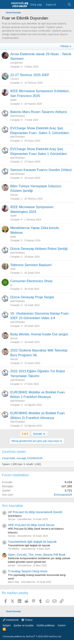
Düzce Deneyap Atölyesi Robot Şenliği (38, 249)
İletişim (7, 625)
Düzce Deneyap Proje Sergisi (32, 297)
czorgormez (16, 62)
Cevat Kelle (8, 458)
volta (12, 268)
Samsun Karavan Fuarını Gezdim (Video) (41, 170)
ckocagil (21, 458)
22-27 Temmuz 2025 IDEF (29, 75)
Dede (13, 236)
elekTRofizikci (17, 116)
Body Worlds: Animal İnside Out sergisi (39, 334)
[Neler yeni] (61, 4)
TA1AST (14, 79)
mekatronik (11, 619)
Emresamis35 (63, 494)
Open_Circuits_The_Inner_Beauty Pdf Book (37, 554)
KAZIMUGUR (35, 458)
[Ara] (69, 4)
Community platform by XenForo (32, 636)
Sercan (14, 194)
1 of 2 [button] (25, 433)
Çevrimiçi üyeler (14, 452)
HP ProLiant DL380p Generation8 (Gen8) (35, 512)
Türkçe (27, 619)
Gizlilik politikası (46, 625)
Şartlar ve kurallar (24, 625)
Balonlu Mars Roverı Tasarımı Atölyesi (38, 112)
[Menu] (5, 5)
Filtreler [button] (64, 46)
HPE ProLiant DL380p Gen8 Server (31, 525)
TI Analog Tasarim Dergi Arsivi (27, 571)
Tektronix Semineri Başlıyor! (31, 265)
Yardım (62, 625)
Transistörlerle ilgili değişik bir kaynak (32, 541)
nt (11, 285)
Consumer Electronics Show (31, 281)
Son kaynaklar (12, 506)
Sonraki (39, 433)
